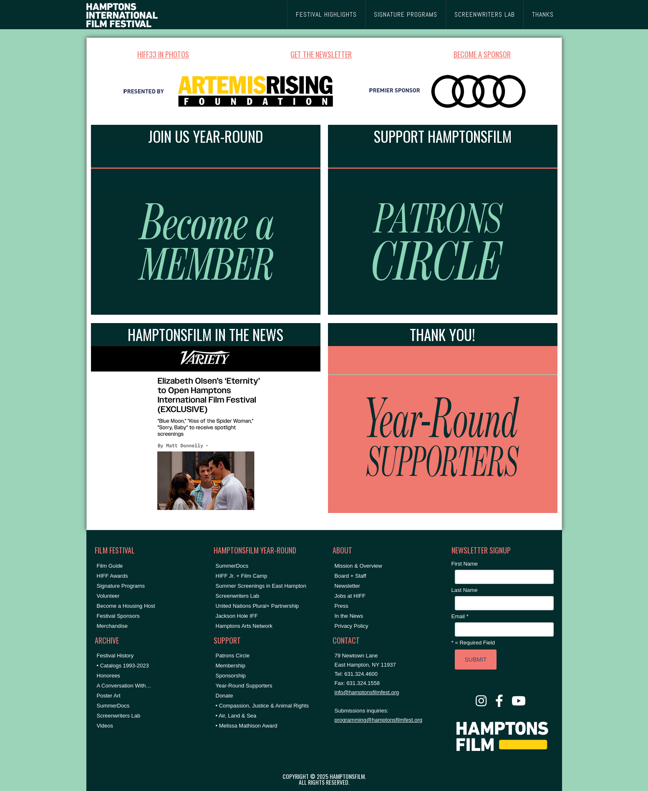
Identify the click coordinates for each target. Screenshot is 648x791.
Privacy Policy (351, 626)
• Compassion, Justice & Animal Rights (262, 706)
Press (341, 606)
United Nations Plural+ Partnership (257, 606)
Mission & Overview (358, 566)
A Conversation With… (124, 685)
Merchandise (112, 626)
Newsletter (347, 586)
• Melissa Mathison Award (246, 726)
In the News (349, 616)
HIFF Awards (112, 576)
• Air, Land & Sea (236, 716)
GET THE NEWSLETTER (321, 54)
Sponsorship (231, 675)
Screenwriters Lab (119, 716)
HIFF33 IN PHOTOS (163, 54)
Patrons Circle (233, 655)
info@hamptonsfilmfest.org (367, 692)
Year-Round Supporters (244, 685)
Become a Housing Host (126, 606)
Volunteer (108, 596)
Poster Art (109, 695)
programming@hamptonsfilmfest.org (378, 720)
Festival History (115, 655)
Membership (231, 665)
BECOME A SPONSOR (482, 54)
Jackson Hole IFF (237, 616)
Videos (105, 726)
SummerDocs (113, 706)
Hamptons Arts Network (244, 626)
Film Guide (110, 566)
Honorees (108, 675)
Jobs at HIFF (350, 596)
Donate (224, 695)
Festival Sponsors (118, 616)
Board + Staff (350, 576)
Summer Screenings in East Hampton (261, 586)
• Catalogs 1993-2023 (123, 665)
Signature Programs (121, 586)
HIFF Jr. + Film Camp (241, 576)
